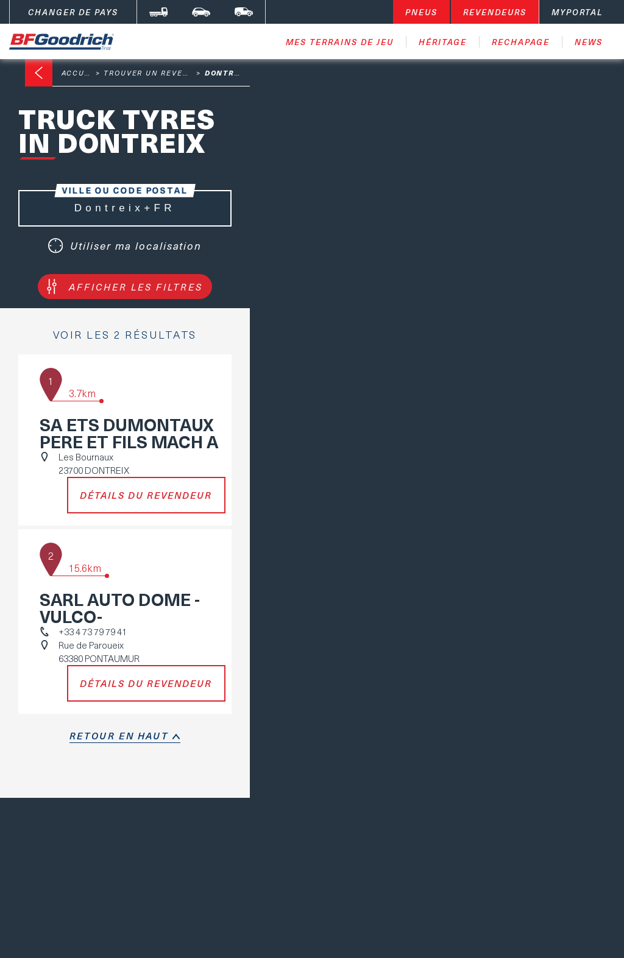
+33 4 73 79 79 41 (92, 631)
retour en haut (118, 735)
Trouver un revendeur (157, 73)
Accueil (80, 73)
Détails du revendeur (146, 495)
